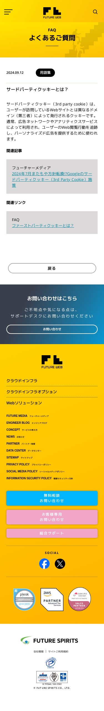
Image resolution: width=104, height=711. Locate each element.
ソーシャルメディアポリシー (35, 471)
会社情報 (39, 651)
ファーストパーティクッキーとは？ (43, 225)
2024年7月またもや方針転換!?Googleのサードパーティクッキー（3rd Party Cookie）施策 (52, 179)
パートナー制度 (20, 443)
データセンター (23, 450)
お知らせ (15, 436)
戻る (52, 268)
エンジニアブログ (26, 423)
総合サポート (52, 533)
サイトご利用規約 (58, 651)
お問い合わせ (52, 329)
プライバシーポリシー (28, 464)
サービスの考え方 (21, 429)
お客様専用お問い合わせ (52, 517)
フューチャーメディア (27, 416)
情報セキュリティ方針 (39, 478)
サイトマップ (19, 457)
